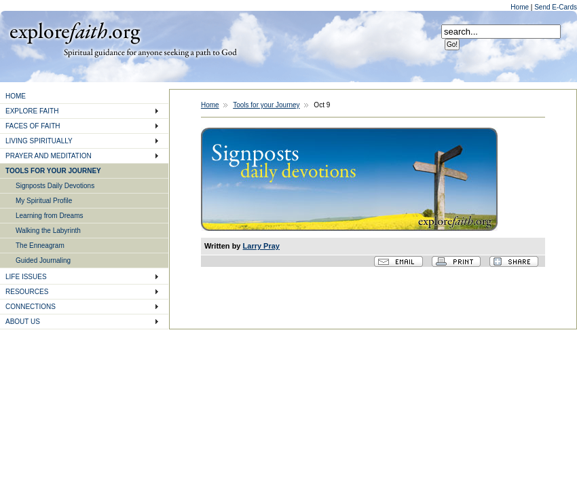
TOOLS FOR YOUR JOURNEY (53, 171)
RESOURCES (26, 291)
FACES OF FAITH (32, 126)
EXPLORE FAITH (31, 111)
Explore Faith (75, 32)
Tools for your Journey (266, 105)
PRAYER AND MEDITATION (48, 156)
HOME (15, 96)
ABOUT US (22, 321)
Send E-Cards (555, 7)
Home (520, 7)
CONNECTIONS (30, 306)
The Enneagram (40, 245)
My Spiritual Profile (44, 200)
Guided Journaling (43, 260)
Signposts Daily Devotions (55, 185)
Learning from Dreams (49, 215)
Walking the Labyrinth (48, 230)
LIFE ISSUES (26, 276)
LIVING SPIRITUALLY (39, 141)
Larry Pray (261, 246)
